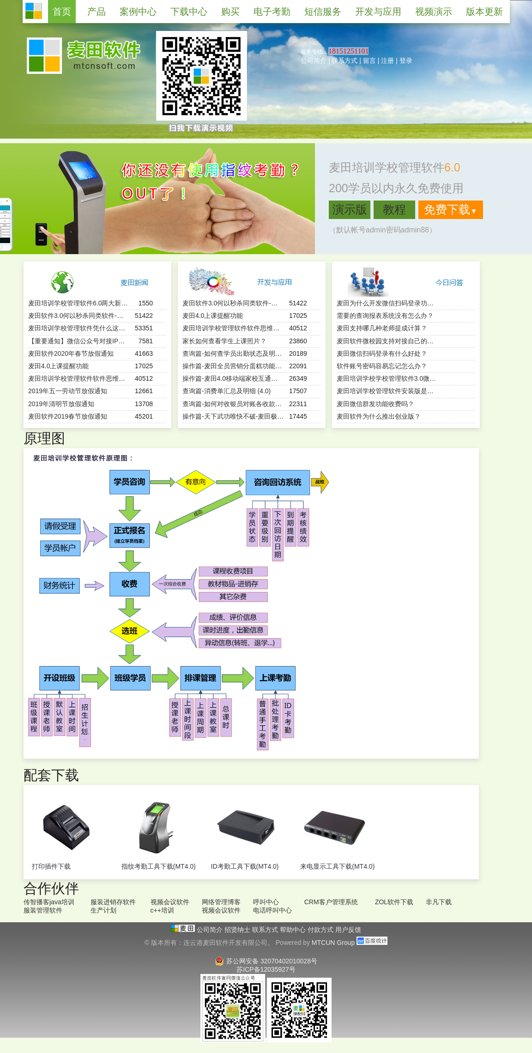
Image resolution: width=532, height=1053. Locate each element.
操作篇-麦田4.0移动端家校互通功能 (233, 378)
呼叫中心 (266, 902)
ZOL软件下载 (394, 902)
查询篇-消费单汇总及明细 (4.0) (226, 391)
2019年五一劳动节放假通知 (67, 391)
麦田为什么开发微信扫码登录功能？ (388, 303)
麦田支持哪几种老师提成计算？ (382, 328)
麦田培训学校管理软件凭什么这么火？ (83, 328)
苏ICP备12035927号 (266, 969)
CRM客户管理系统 (331, 902)
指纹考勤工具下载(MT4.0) (158, 866)
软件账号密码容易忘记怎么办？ (382, 366)
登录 (405, 60)
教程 (394, 209)
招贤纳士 (238, 929)
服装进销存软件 (113, 902)
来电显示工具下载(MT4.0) (337, 866)
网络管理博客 (221, 902)
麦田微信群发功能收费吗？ (375, 404)
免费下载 (450, 209)
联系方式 (344, 60)
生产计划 (103, 910)
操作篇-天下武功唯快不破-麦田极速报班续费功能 (252, 416)
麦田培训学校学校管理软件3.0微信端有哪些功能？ (409, 378)
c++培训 (162, 910)
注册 (387, 60)
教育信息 (402, 1025)
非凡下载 (439, 902)
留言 (369, 60)
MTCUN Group (333, 942)
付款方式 (321, 929)
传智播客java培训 (49, 902)
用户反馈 (348, 929)
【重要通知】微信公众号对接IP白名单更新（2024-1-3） (108, 341)
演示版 (349, 209)
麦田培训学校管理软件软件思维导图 (80, 378)
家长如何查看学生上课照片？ (224, 341)
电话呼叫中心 (272, 910)
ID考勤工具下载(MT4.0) (245, 866)
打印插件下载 (51, 866)
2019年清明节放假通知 (61, 404)
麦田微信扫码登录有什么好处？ (382, 353)
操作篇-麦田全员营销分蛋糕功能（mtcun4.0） (248, 366)
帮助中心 (294, 929)
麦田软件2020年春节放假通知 (71, 353)
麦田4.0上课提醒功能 (58, 366)
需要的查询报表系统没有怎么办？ (385, 315)
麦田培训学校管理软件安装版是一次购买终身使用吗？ (414, 391)
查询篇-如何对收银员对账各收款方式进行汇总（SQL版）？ (267, 404)
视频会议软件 (170, 902)
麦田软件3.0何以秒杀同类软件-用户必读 (85, 315)
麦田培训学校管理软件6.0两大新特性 (81, 303)
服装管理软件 (43, 910)
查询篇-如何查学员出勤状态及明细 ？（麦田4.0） (253, 353)
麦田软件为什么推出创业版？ (379, 416)
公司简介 (313, 60)
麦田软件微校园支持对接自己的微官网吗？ (398, 341)
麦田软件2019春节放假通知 (67, 416)
